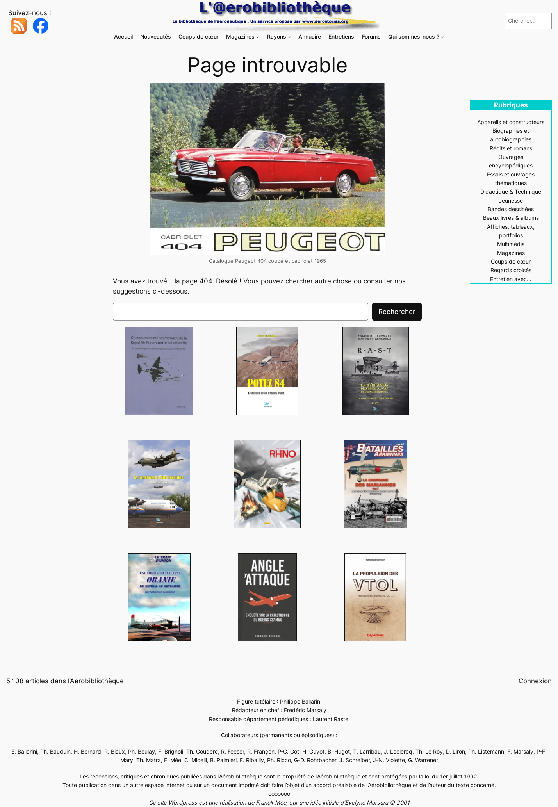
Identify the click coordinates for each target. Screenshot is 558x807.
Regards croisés (510, 270)
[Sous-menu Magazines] (258, 37)
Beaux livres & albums (511, 217)
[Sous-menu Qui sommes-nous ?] (442, 37)
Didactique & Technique (510, 191)
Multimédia (511, 243)
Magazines (511, 252)
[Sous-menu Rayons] (289, 37)
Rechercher (396, 311)
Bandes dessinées (511, 209)
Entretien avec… (510, 279)
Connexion (535, 681)
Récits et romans (511, 148)
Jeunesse (511, 200)
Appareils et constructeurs (510, 122)
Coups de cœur (511, 261)
